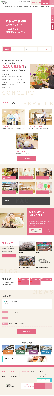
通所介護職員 (33, 279)
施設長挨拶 (4, 375)
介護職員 (44, 279)
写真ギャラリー (37, 6)
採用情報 (28, 1)
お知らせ (20, 1)
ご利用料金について (41, 192)
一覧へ (4, 256)
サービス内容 (16, 6)
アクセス (3, 374)
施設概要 (42, 6)
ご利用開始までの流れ (41, 178)
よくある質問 (47, 6)
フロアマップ (22, 192)
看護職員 (33, 283)
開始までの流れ (26, 6)
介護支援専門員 (22, 279)
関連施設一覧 (4, 377)
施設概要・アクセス (7, 192)
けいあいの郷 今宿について (28, 372)
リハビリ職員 (22, 283)
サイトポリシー (46, 377)
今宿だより (24, 1)
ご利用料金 (20, 6)
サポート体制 (32, 6)
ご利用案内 (13, 372)
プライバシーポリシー (48, 375)
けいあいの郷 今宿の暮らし (8, 6)
